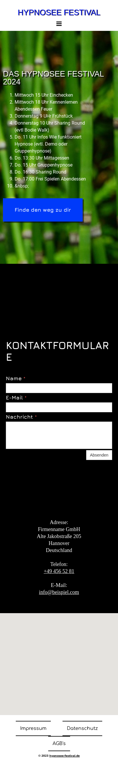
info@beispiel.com (59, 592)
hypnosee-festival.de (64, 755)
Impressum (33, 728)
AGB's (59, 743)
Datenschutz (82, 728)
